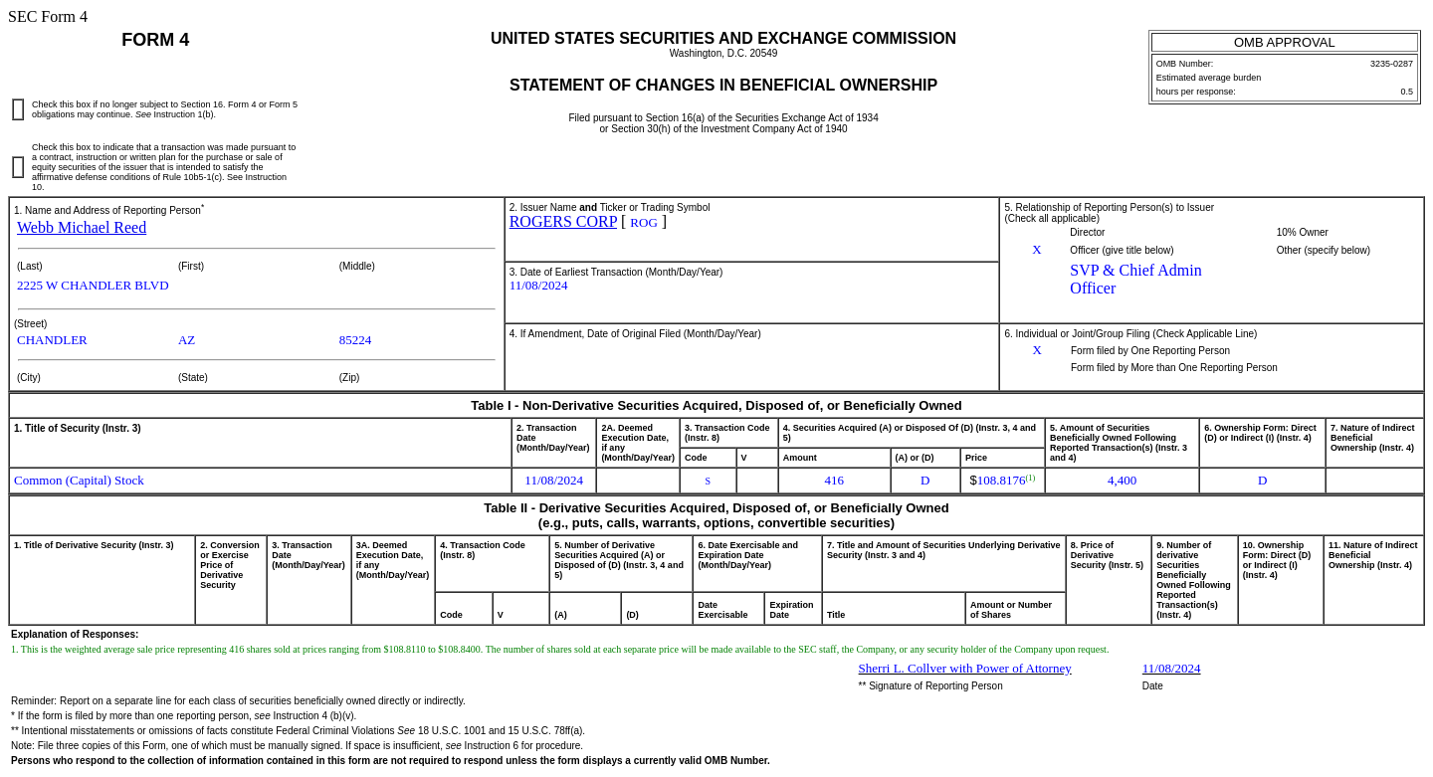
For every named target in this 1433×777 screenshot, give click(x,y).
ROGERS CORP (563, 221)
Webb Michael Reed (81, 227)
